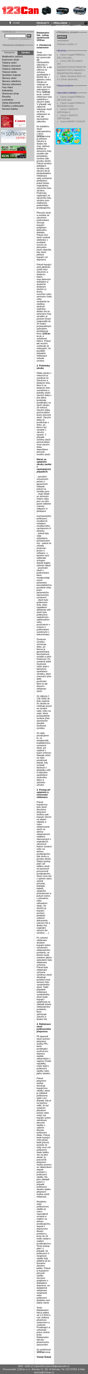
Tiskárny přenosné (11, 66)
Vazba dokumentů (11, 103)
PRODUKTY (43, 23)
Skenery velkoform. (11, 81)
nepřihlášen (63, 40)
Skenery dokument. (12, 84)
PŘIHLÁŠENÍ (60, 23)
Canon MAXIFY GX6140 (72, 121)
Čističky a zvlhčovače (13, 106)
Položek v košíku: (67, 44)
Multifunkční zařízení (12, 56)
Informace (7, 29)
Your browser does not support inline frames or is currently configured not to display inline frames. (44, 10)
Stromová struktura (13, 45)
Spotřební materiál (11, 75)
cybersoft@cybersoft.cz (57, 1366)
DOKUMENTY (63, 26)
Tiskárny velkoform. (12, 69)
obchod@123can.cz (44, 1372)
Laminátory (7, 99)
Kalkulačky (7, 90)
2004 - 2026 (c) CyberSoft (31, 1366)
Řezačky (6, 96)
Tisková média (9, 72)
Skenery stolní (9, 78)
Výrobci (25, 52)
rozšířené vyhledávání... (20, 39)
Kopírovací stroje (10, 59)
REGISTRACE (44, 26)
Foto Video (7, 87)
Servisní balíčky (10, 109)
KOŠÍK (77, 26)
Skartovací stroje (10, 93)
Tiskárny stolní (9, 62)
